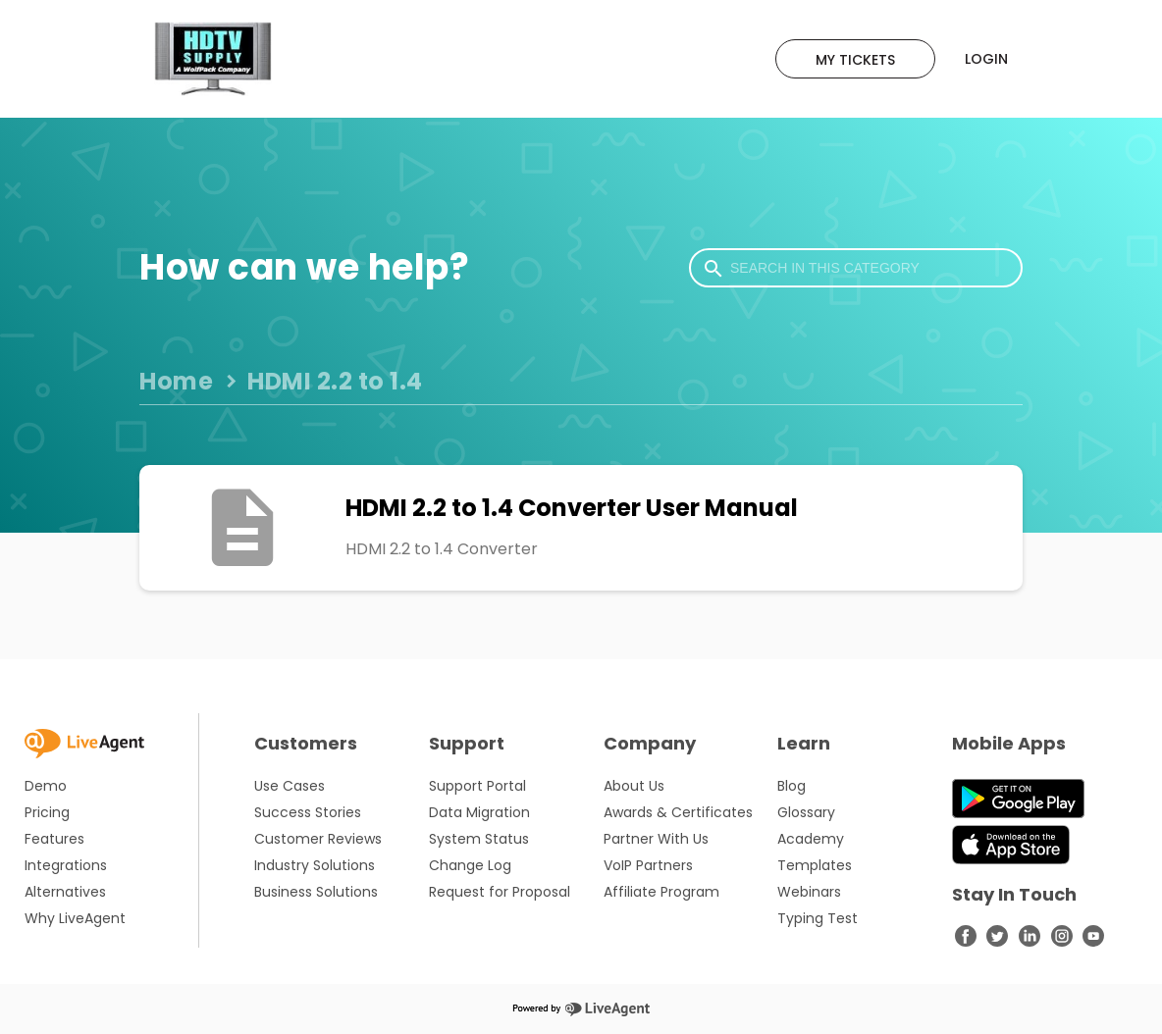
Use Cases (289, 786)
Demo (46, 786)
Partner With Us (656, 839)
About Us (634, 786)
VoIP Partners (648, 865)
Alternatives (65, 892)
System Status (479, 839)
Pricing (47, 812)
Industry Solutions (314, 865)
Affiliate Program (661, 892)
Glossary (806, 812)
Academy (810, 839)
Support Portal (477, 786)
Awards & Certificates (678, 812)
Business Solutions (316, 892)
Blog (791, 786)
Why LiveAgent (75, 918)
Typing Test (817, 918)
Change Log (470, 865)
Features (54, 839)
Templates (814, 865)
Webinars (809, 892)
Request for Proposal (499, 892)
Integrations (66, 865)
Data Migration (479, 812)
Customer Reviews (318, 839)
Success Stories (307, 812)
